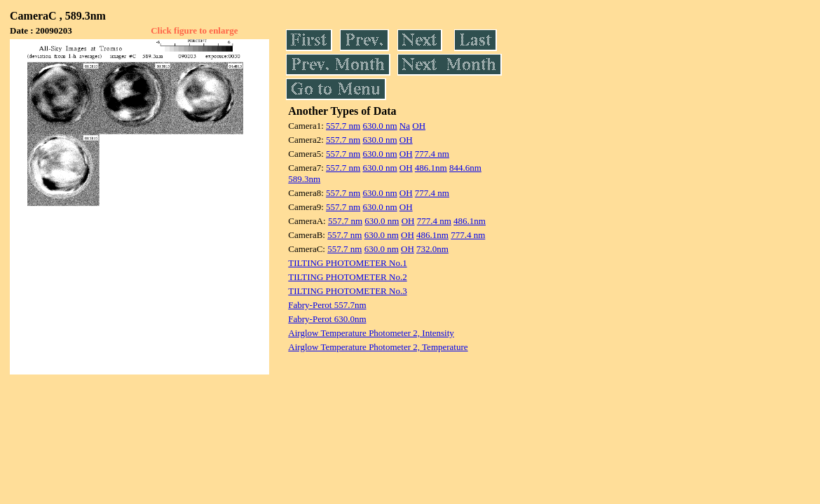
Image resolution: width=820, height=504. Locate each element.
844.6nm (465, 167)
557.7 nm (343, 125)
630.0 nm (379, 125)
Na (404, 125)
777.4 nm (432, 153)
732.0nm (432, 249)
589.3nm (304, 179)
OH (418, 125)
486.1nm (431, 167)
